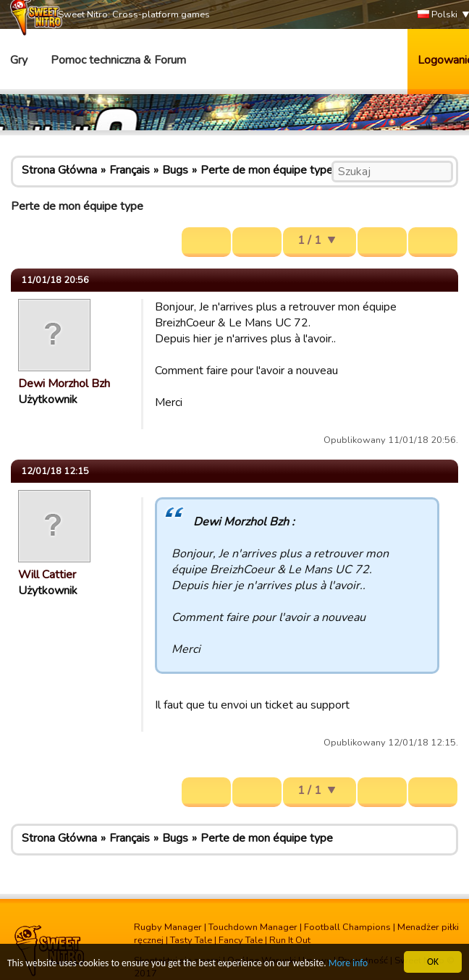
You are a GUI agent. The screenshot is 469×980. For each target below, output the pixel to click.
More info (348, 964)
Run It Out (289, 940)
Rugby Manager (168, 927)
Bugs (175, 170)
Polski (437, 15)
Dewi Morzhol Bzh (64, 384)
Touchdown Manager (252, 927)
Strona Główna (59, 170)
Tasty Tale (191, 940)
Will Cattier (47, 575)
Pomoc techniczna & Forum (118, 60)
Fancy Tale (241, 940)
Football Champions (347, 927)
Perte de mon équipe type (266, 170)
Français (129, 170)
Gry (19, 60)
